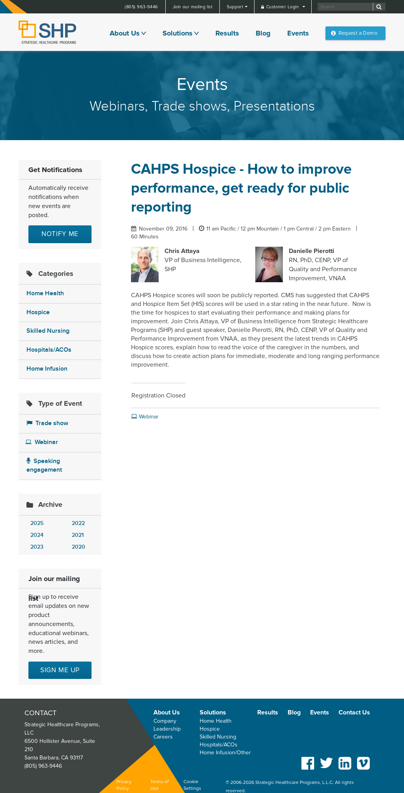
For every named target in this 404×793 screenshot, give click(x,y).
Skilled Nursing (47, 331)
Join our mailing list (193, 6)
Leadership (167, 729)
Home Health (45, 293)
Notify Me (60, 234)
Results (227, 33)
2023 (36, 547)
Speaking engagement (44, 465)
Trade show (47, 423)
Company (164, 721)
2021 (78, 535)
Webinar (41, 442)
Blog (263, 33)
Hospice (38, 312)
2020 (78, 547)
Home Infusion (46, 369)
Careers (163, 736)
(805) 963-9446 (141, 6)
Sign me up (60, 670)
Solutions (178, 33)
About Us (125, 33)
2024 (36, 535)
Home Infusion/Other (225, 752)
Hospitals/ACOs (48, 350)
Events (298, 33)
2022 (78, 523)
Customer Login (283, 6)
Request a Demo (358, 33)
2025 (36, 523)
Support (235, 6)
